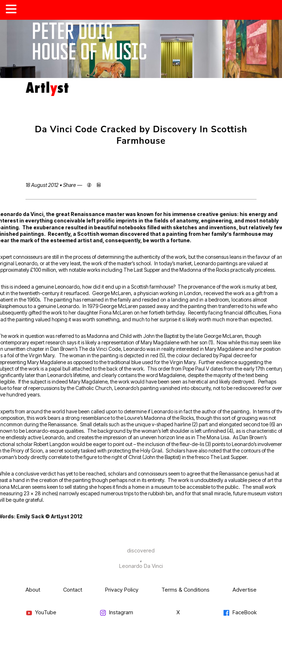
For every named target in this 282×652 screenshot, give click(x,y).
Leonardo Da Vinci (141, 566)
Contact (72, 589)
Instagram (116, 612)
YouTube (40, 612)
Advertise (244, 589)
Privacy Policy (121, 589)
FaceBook (240, 612)
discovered (141, 550)
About (32, 589)
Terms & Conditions (185, 589)
